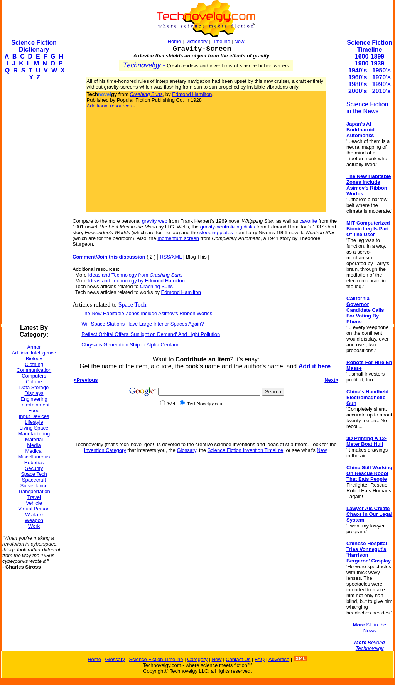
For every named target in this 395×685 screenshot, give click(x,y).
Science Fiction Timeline (369, 46)
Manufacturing (34, 434)
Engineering (33, 399)
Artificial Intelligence (34, 353)
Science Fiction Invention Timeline (246, 450)
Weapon (34, 520)
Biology (34, 358)
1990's (381, 84)
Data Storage (34, 387)
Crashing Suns (156, 286)
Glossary (186, 450)
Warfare (34, 514)
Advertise (278, 659)
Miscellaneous (34, 457)
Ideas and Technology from (135, 275)
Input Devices (34, 416)
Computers (34, 376)
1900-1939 (370, 63)
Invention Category (105, 450)
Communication (34, 370)
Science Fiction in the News (367, 107)
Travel (34, 497)
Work (34, 526)
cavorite (308, 221)
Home (174, 41)
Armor (34, 347)
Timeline (220, 41)
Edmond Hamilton (192, 94)
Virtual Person (33, 509)
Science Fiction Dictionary (33, 46)
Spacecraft (34, 480)
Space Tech (34, 474)
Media (34, 445)
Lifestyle (34, 422)
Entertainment (34, 405)
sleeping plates (216, 232)
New (239, 41)
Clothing (34, 364)
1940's (357, 70)
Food (34, 410)
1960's (357, 77)
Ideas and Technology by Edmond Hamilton (136, 281)
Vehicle (34, 503)
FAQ (260, 659)
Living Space (34, 428)
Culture (34, 381)
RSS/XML (171, 257)
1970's (381, 77)
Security (34, 468)
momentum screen (178, 238)
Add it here (315, 366)
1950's (381, 70)
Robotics (34, 462)
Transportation (34, 491)
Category (197, 659)
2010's (381, 91)
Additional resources (109, 106)
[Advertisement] (33, 202)
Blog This (196, 257)
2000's (357, 91)
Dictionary (196, 41)
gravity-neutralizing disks (227, 227)
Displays (33, 393)
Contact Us (238, 659)
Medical (34, 451)
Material (34, 439)
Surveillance (34, 486)
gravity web (154, 221)
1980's (357, 84)
